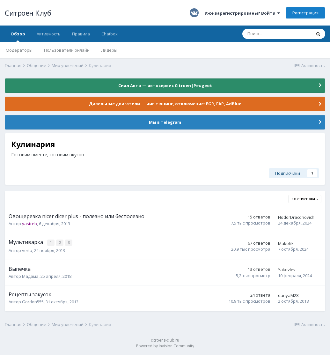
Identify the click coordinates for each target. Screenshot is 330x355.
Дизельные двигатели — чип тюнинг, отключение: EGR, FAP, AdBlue (165, 104)
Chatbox (109, 34)
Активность (49, 34)
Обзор (18, 36)
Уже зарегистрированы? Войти (242, 13)
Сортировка (304, 199)
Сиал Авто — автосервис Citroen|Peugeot (165, 85)
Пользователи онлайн (67, 50)
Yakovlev (287, 269)
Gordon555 (33, 301)
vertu (27, 250)
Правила (81, 34)
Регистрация (305, 13)
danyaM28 (288, 295)
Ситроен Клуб (28, 13)
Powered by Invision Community (165, 345)
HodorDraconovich (296, 217)
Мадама (30, 275)
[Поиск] (276, 34)
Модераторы (19, 50)
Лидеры (109, 50)
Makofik (286, 243)
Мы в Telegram (165, 122)
